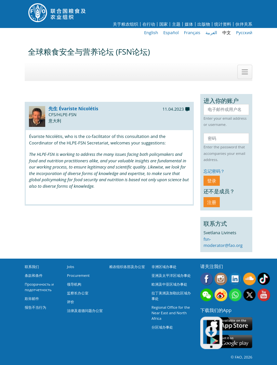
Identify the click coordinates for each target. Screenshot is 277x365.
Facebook (206, 279)
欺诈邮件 (32, 298)
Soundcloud (249, 279)
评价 (70, 301)
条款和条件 (34, 275)
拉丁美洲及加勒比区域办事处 (171, 296)
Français (192, 32)
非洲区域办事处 (164, 266)
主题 (176, 24)
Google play (229, 341)
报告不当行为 (35, 307)
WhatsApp (235, 295)
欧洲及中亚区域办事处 (169, 284)
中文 (226, 32)
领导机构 (74, 284)
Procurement (78, 275)
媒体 (189, 24)
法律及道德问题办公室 (85, 310)
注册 (211, 202)
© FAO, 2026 (241, 357)
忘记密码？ (214, 171)
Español (171, 32)
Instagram (221, 279)
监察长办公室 (77, 293)
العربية (211, 32)
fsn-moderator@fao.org (223, 242)
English (151, 32)
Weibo (221, 295)
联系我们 (32, 266)
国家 (163, 24)
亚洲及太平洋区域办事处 (171, 275)
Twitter (249, 295)
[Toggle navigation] (244, 72)
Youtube (263, 295)
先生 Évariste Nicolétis (73, 108)
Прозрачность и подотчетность (39, 287)
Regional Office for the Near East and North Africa (171, 313)
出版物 (203, 24)
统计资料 (222, 24)
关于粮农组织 (125, 24)
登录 (211, 181)
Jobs (70, 266)
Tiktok (263, 279)
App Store (229, 324)
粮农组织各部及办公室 (127, 266)
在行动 (148, 24)
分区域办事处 (162, 327)
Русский (244, 32)
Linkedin (235, 279)
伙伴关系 (243, 24)
